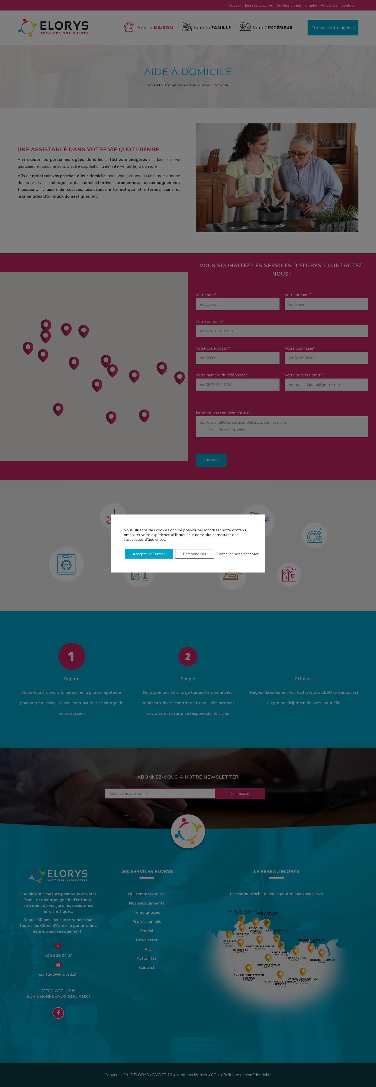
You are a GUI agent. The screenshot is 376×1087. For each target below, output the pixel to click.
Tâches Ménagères (180, 85)
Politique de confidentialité (247, 1074)
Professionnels (289, 5)
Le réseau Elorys (259, 5)
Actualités (329, 5)
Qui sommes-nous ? (147, 894)
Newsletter (147, 940)
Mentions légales (191, 1074)
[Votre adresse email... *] (160, 793)
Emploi (311, 5)
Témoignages (146, 912)
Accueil (235, 5)
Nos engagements (147, 903)
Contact (347, 5)
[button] (111, 417)
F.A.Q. (146, 949)
